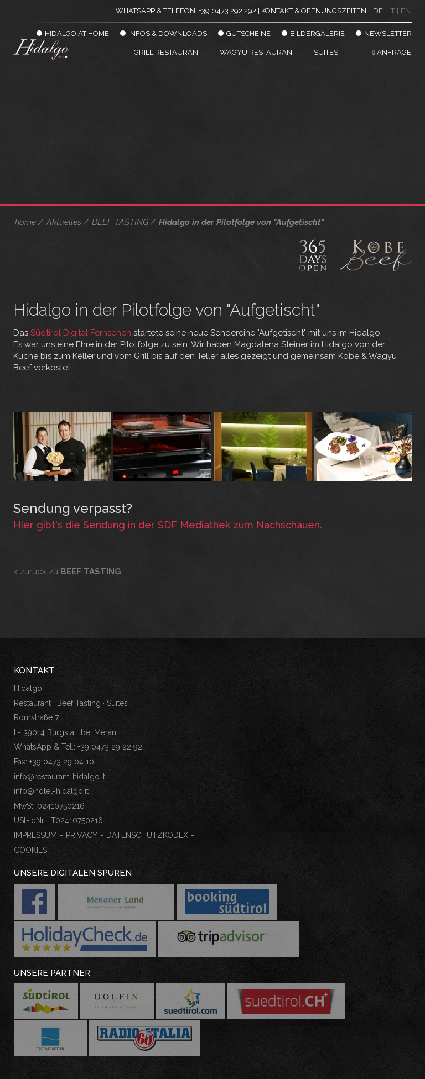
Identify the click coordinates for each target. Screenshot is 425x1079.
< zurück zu (67, 572)
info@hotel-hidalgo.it (51, 791)
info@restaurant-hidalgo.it (59, 776)
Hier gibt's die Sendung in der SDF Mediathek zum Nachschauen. (167, 525)
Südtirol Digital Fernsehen (80, 333)
